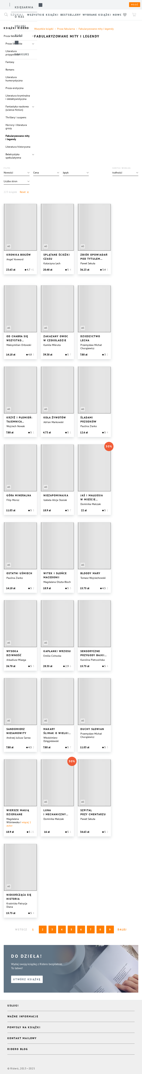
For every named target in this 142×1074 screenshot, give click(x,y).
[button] (125, 172)
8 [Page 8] (100, 929)
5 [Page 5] (72, 929)
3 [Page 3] (52, 929)
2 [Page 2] (43, 929)
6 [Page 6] (81, 929)
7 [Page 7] (91, 929)
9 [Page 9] (110, 929)
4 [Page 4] (62, 929)
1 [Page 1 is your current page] (33, 929)
